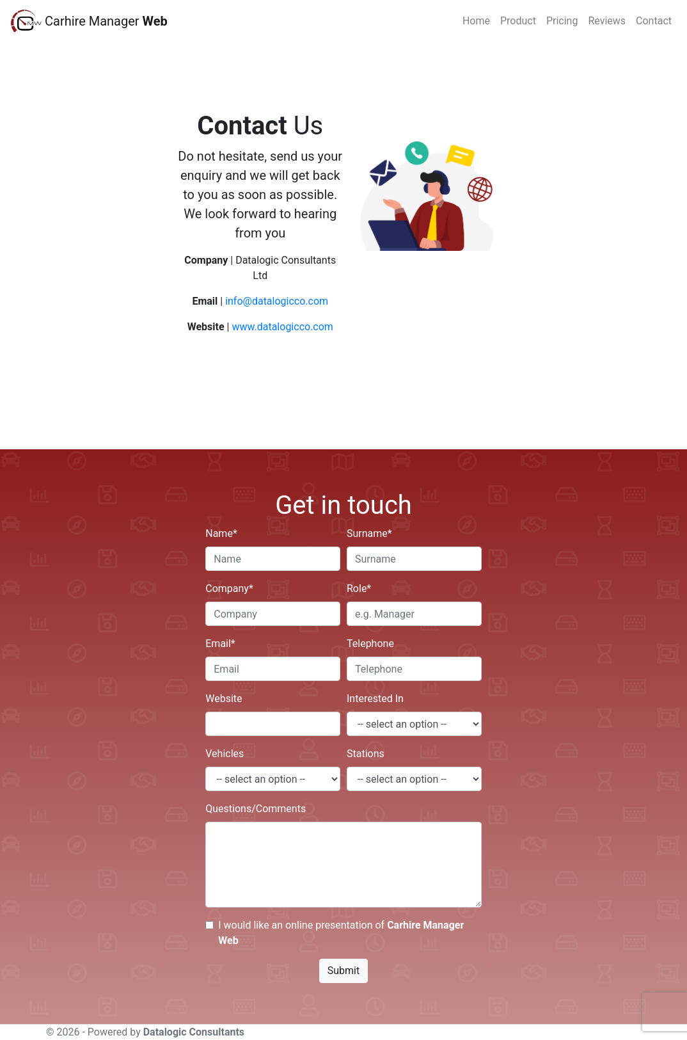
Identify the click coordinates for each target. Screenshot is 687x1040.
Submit (343, 970)
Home (476, 21)
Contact (654, 21)
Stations (365, 754)
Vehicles (224, 754)
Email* (220, 643)
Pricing (562, 21)
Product (518, 21)
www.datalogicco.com (282, 327)
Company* (229, 588)
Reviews (607, 21)
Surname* (369, 533)
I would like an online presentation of (341, 933)
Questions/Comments (255, 809)
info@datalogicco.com (276, 301)
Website (223, 698)
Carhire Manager (106, 21)
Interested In (375, 698)
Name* (221, 533)
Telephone (370, 643)
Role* (359, 588)
